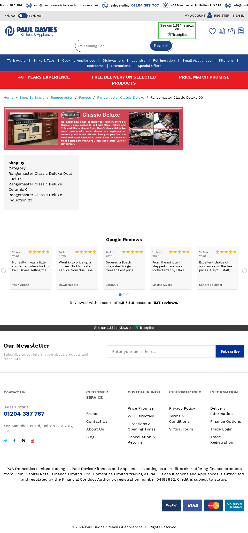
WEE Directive (141, 416)
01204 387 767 (149, 5)
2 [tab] (124, 294)
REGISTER (221, 15)
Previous (3, 270)
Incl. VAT (10, 16)
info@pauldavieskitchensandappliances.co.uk (71, 5)
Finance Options (225, 421)
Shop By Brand (33, 97)
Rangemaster (62, 97)
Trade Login (221, 429)
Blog (90, 437)
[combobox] (124, 46)
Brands (92, 413)
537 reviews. (166, 302)
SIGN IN (238, 15)
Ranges (85, 97)
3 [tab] (127, 294)
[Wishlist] (211, 31)
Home (9, 97)
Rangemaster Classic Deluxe (121, 97)
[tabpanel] (31, 268)
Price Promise (141, 408)
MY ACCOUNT (195, 15)
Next (244, 270)
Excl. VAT (36, 16)
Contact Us (97, 421)
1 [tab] (120, 294)
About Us (95, 429)
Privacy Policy (182, 408)
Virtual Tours (181, 429)
